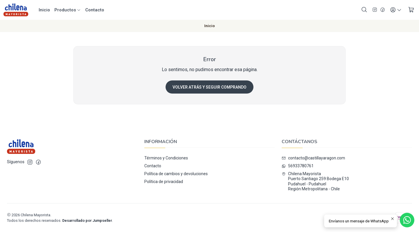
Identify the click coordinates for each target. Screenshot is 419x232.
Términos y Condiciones (166, 158)
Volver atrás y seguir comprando (209, 87)
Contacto (94, 10)
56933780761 (298, 166)
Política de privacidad (163, 181)
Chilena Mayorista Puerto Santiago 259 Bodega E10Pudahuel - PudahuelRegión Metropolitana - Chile (315, 181)
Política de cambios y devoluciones (176, 173)
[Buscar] (364, 10)
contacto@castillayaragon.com (313, 158)
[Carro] (411, 10)
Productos (67, 10)
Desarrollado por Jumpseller (87, 220)
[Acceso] (396, 10)
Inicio (44, 10)
